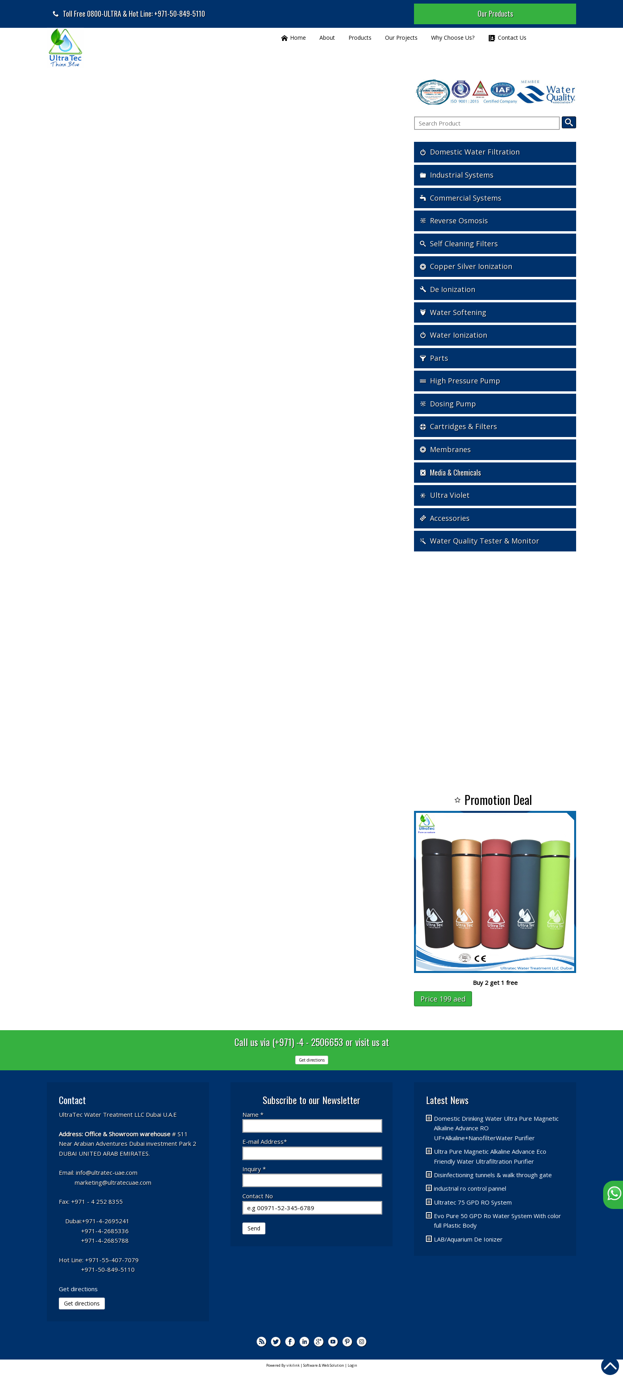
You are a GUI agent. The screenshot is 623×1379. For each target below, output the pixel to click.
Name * (252, 1114)
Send (254, 1228)
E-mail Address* (264, 1141)
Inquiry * (254, 1169)
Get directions (312, 1060)
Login (352, 1365)
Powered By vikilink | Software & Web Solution (305, 1365)
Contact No (257, 1196)
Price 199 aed (443, 999)
